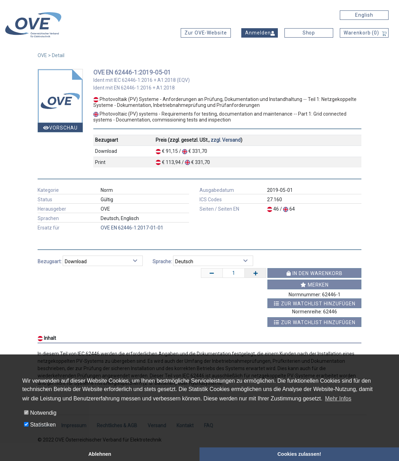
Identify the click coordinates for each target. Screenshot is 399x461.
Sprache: (162, 261)
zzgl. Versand (226, 140)
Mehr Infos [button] (338, 398)
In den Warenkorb (315, 273)
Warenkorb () (361, 33)
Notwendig (40, 413)
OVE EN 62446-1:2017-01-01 (132, 227)
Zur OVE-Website (206, 33)
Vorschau (60, 128)
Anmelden (258, 33)
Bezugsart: (50, 261)
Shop (309, 33)
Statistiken (40, 425)
